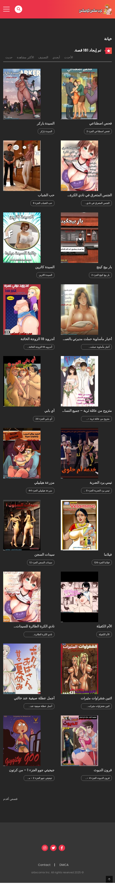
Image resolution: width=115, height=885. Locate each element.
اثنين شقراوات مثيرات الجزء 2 (98, 706)
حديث (9, 57)
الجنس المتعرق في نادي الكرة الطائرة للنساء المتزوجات (91, 197)
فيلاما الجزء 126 (101, 562)
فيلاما (108, 554)
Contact (44, 865)
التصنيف (43, 57)
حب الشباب (46, 195)
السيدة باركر (45, 123)
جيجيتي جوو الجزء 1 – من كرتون (31, 770)
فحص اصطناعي (100, 123)
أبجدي (56, 57)
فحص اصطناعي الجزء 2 (97, 131)
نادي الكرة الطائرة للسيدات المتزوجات (35, 628)
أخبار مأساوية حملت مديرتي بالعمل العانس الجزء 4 (99, 347)
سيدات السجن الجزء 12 (40, 562)
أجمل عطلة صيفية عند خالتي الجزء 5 (41, 706)
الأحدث (68, 57)
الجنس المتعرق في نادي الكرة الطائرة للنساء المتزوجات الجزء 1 (97, 203)
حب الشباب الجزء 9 (42, 203)
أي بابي (49, 410)
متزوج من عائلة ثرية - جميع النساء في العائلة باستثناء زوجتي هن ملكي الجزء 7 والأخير (97, 419)
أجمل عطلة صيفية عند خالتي (34, 698)
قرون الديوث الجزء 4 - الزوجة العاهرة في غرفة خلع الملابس (97, 778)
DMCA (64, 865)
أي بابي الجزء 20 (43, 419)
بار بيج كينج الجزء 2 (100, 275)
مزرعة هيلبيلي (44, 482)
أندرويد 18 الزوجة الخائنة (37, 339)
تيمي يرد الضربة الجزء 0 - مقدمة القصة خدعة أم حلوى (96, 490)
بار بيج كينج (104, 267)
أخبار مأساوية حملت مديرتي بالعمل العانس (87, 341)
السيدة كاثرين (44, 267)
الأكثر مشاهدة (25, 57)
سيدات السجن (44, 554)
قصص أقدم (10, 799)
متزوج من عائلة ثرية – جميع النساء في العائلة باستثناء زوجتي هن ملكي (87, 412)
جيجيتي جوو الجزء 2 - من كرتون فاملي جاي (39, 778)
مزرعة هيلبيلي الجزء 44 (40, 490)
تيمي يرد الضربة (101, 482)
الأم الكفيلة (104, 626)
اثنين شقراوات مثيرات (96, 698)
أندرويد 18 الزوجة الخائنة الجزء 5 (40, 347)
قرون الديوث (103, 770)
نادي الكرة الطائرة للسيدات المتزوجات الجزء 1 (40, 634)
